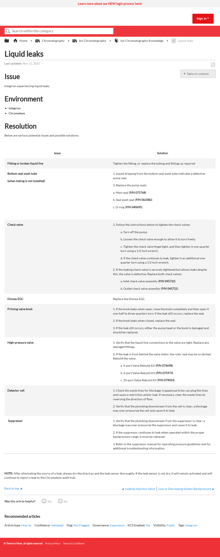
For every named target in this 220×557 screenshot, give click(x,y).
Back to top (11, 488)
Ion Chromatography (89, 40)
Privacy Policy (52, 543)
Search (8, 31)
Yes (49, 501)
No (66, 501)
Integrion (191, 525)
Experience (117, 525)
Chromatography (50, 40)
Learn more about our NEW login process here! (110, 3)
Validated (57, 525)
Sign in (202, 18)
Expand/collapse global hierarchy (9, 40)
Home (20, 40)
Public (171, 525)
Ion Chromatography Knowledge (139, 40)
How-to (26, 525)
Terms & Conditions (74, 543)
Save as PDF (213, 65)
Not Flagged (81, 525)
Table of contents (198, 74)
